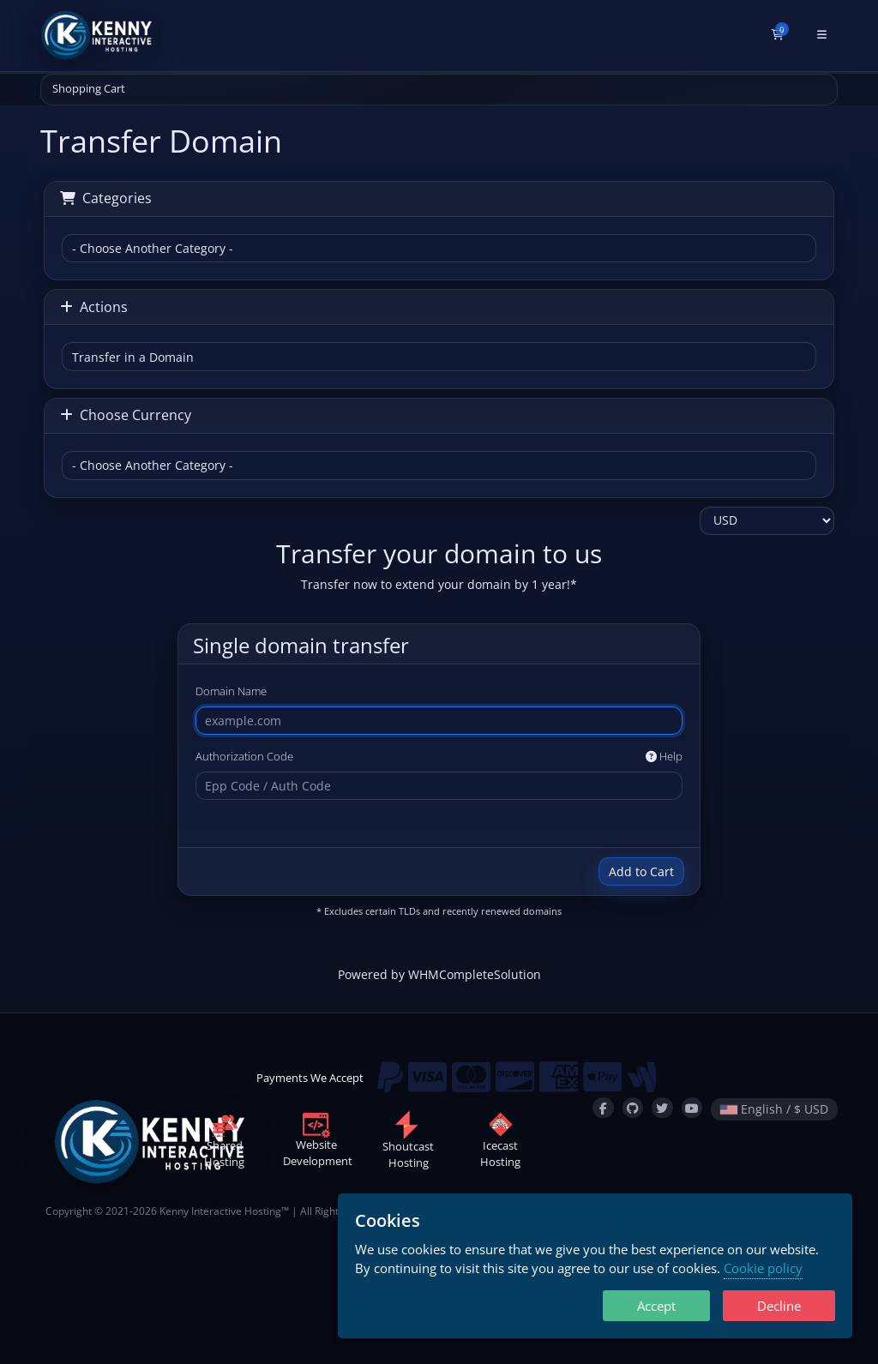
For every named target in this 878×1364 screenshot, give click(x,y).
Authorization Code (439, 757)
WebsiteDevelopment (317, 1143)
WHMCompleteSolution (474, 974)
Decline (779, 1305)
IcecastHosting (500, 1143)
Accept (656, 1305)
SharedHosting (224, 1143)
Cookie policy (763, 1268)
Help (664, 756)
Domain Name (231, 691)
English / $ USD (774, 1109)
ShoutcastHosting (408, 1144)
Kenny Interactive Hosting (220, 1210)
